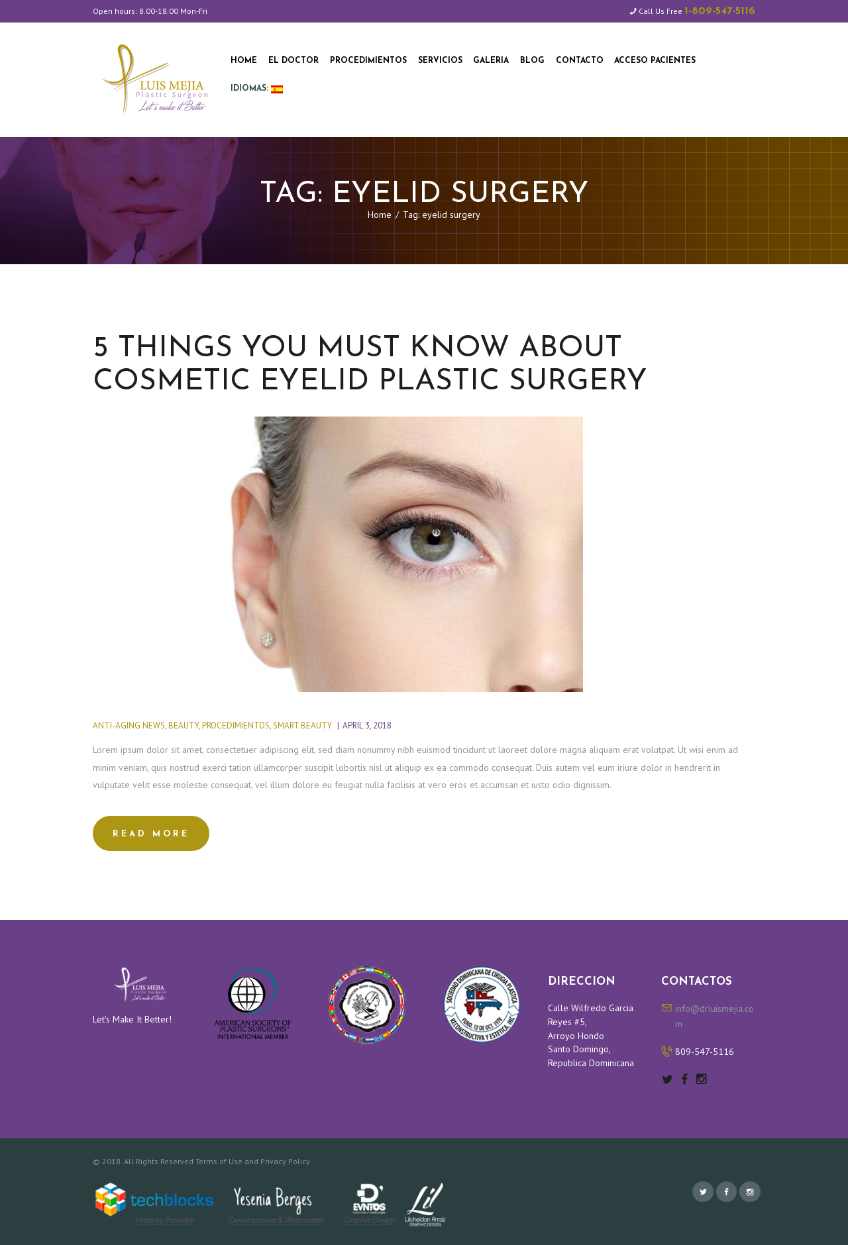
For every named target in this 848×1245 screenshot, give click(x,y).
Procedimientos (236, 725)
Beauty (183, 725)
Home (380, 214)
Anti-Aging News (129, 725)
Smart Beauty (302, 725)
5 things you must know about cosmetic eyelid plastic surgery (370, 365)
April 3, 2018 (367, 725)
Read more (151, 834)
